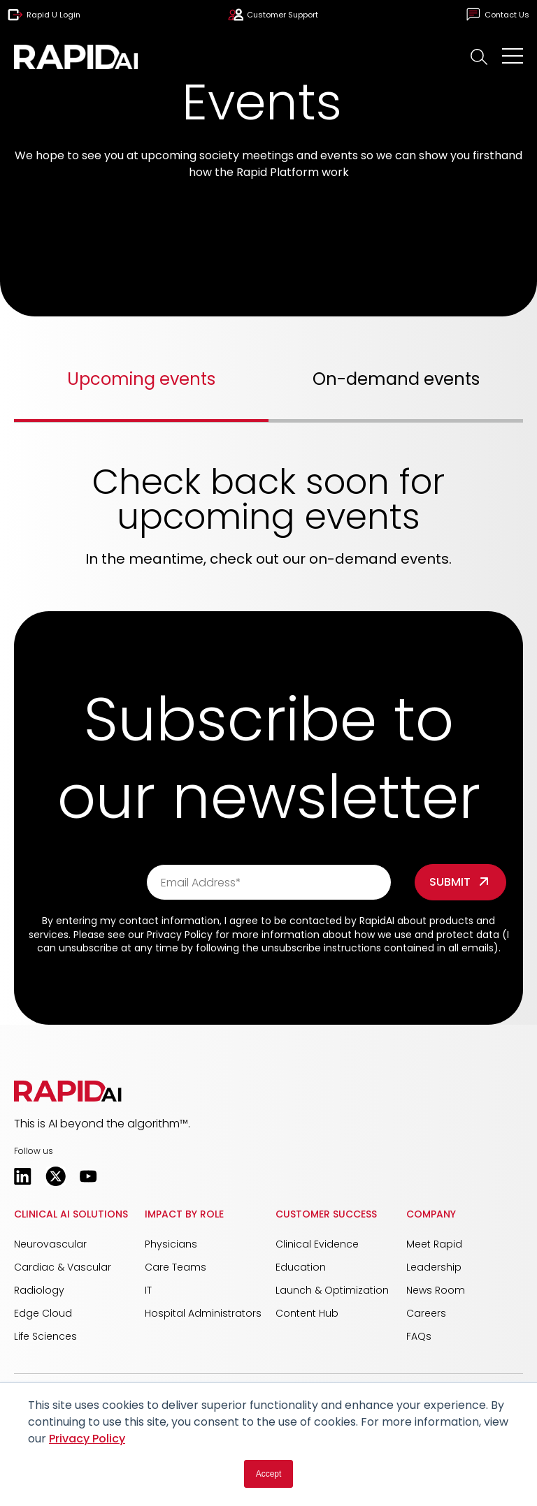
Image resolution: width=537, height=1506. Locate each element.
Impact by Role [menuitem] (184, 1214)
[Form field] (460, 882)
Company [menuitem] (431, 1214)
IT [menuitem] (148, 1290)
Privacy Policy (87, 1439)
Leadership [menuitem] (433, 1267)
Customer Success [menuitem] (326, 1214)
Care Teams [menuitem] (175, 1267)
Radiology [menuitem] (39, 1290)
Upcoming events (141, 378)
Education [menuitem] (300, 1267)
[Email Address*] (269, 882)
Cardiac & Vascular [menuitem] (62, 1267)
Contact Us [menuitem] (497, 15)
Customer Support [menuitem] (273, 15)
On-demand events (396, 378)
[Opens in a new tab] (22, 1176)
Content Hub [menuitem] (306, 1313)
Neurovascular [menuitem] (50, 1244)
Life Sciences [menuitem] (45, 1336)
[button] (479, 57)
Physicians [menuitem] (171, 1244)
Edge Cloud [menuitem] (43, 1313)
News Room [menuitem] (435, 1290)
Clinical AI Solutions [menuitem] (71, 1214)
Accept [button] (269, 1474)
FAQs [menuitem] (418, 1336)
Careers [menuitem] (426, 1313)
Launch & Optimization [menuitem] (332, 1290)
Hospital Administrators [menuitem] (203, 1313)
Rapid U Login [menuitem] (44, 15)
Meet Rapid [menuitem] (434, 1244)
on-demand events (379, 559)
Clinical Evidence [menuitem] (317, 1244)
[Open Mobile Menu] (512, 57)
